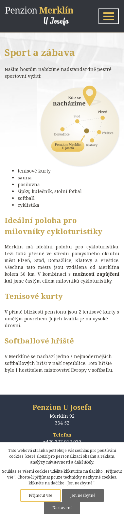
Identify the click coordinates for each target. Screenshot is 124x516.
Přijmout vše (40, 495)
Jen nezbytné (83, 495)
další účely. (84, 462)
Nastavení (62, 507)
